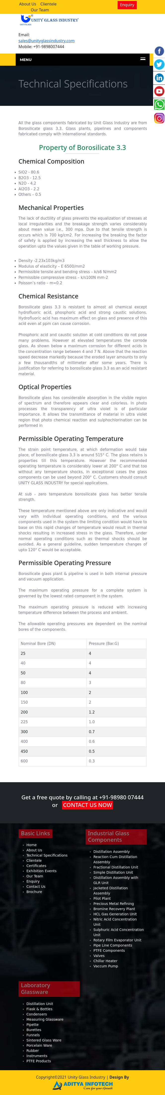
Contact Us (36, 887)
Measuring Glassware (45, 1019)
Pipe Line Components (113, 945)
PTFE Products (39, 1061)
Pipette (33, 1025)
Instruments (37, 1056)
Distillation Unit (40, 1004)
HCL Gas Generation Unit (115, 914)
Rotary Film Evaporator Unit (117, 940)
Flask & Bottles (40, 1009)
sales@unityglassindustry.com (47, 40)
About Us (27, 4)
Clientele (48, 4)
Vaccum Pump (106, 966)
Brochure (34, 892)
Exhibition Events (42, 871)
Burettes (34, 1030)
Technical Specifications (47, 855)
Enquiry (127, 4)
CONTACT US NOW (87, 805)
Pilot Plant (102, 898)
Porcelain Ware (39, 1045)
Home (32, 845)
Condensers (37, 1014)
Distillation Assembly (112, 852)
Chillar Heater (106, 961)
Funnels (33, 1035)
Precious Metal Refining (114, 904)
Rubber (33, 1051)
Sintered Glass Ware (44, 1040)
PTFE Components (109, 950)
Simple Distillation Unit (113, 872)
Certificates (36, 866)
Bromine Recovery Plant (114, 909)
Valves (99, 956)
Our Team (40, 10)
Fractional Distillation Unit (116, 867)
